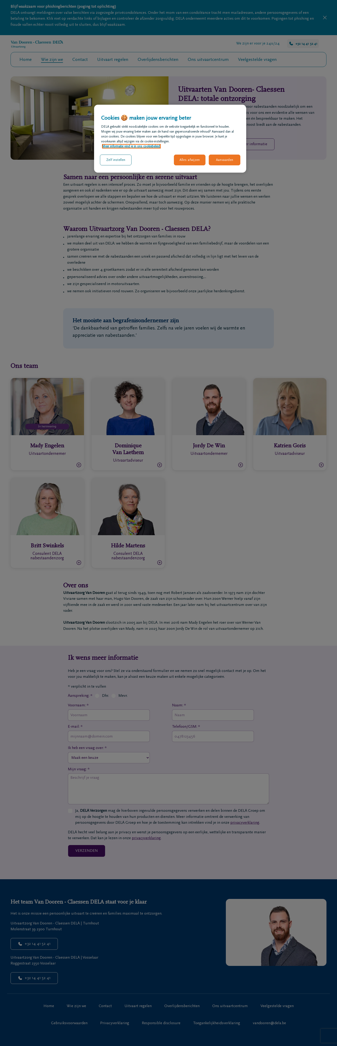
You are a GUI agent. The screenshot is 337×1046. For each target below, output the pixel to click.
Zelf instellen (115, 160)
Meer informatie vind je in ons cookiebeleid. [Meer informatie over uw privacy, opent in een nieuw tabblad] (131, 146)
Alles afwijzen (189, 160)
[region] (170, 139)
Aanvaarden (224, 160)
